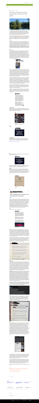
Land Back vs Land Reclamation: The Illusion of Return (10, 387)
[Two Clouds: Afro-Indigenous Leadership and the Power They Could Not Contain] (19, 384)
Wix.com (26, 400)
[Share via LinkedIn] (12, 376)
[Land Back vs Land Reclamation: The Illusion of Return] (11, 384)
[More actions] (29, 10)
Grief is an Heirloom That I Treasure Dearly (28, 387)
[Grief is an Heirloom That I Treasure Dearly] (28, 384)
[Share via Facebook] (9, 376)
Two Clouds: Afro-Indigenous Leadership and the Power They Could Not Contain (19, 387)
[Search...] (29, 2)
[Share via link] (13, 376)
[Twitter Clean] (29, 400)
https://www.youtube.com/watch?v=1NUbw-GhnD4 (14, 141)
